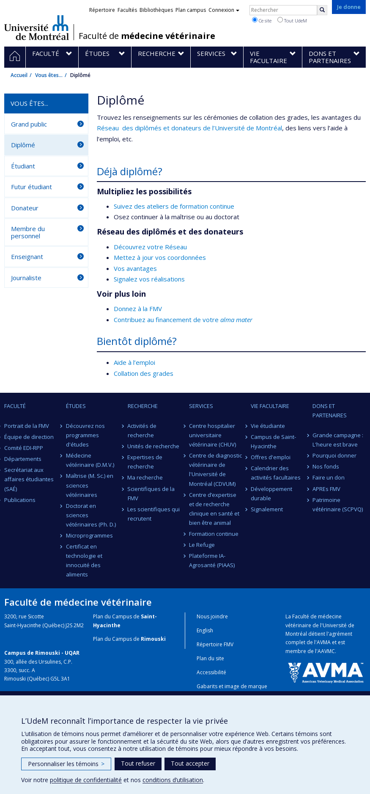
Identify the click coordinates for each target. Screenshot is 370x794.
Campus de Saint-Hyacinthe (273, 441)
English (205, 630)
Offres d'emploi (271, 457)
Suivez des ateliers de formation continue (174, 206)
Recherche (143, 406)
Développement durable (271, 493)
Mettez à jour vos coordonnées (160, 257)
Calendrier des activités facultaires (276, 472)
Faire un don (328, 477)
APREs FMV (326, 489)
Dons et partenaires (329, 410)
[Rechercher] (322, 10)
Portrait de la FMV (26, 426)
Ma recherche (145, 477)
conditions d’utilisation (173, 780)
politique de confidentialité (86, 780)
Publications (20, 500)
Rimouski (153, 638)
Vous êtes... (49, 75)
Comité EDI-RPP (23, 448)
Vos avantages (135, 268)
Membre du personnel (28, 232)
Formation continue (213, 534)
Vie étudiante (268, 426)
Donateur (24, 208)
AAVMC (326, 651)
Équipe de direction (29, 437)
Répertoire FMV (215, 644)
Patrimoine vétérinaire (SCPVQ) (337, 504)
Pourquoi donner (334, 455)
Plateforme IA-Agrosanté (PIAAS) (212, 560)
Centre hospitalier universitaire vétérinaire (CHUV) (212, 435)
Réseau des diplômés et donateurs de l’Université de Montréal (189, 128)
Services (201, 406)
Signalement (267, 509)
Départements (22, 459)
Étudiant (23, 166)
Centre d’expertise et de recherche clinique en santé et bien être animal (214, 509)
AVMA (324, 642)
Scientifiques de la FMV (151, 493)
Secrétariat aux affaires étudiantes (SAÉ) (29, 479)
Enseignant (27, 256)
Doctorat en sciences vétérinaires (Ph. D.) (91, 515)
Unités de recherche (154, 446)
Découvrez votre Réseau (150, 247)
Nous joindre (212, 616)
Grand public (29, 124)
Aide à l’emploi (134, 362)
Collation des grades (143, 373)
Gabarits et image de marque (232, 686)
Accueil (19, 75)
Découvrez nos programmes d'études (85, 435)
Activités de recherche (142, 430)
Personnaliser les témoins (66, 764)
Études (76, 406)
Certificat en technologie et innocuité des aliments (84, 560)
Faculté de (147, 36)
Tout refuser (138, 763)
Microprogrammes (89, 535)
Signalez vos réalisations (149, 279)
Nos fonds (325, 466)
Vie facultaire (270, 406)
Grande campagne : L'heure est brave (337, 439)
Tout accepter (190, 763)
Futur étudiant (31, 186)
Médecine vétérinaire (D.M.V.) (90, 460)
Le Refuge (202, 545)
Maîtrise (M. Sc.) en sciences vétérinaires (89, 485)
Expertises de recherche (145, 461)
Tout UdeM (292, 20)
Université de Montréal (36, 27)
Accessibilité (211, 672)
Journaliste (26, 277)
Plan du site (210, 658)
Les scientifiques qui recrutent (154, 513)
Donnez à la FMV (138, 308)
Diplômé (23, 145)
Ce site (261, 20)
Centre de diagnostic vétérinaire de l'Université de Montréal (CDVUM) (215, 469)
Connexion (223, 10)
